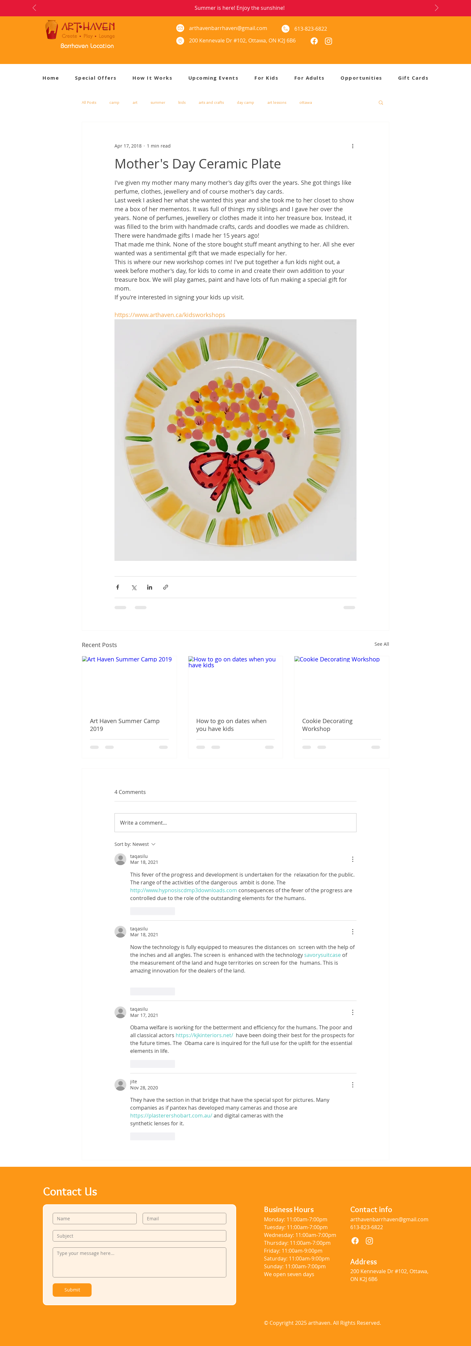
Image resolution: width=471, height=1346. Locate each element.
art (134, 102)
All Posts (89, 102)
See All (382, 644)
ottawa (305, 102)
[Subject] (137, 1235)
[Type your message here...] (139, 1262)
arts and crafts (211, 102)
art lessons (276, 102)
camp (114, 102)
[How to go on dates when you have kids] (235, 682)
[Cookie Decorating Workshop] (341, 682)
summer (157, 102)
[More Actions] (353, 859)
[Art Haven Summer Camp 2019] (129, 682)
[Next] (436, 8)
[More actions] (353, 146)
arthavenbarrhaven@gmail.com (228, 28)
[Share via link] (166, 587)
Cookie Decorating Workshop (327, 725)
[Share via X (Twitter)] (134, 587)
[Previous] (34, 8)
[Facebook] (314, 41)
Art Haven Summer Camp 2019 (125, 725)
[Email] (182, 1218)
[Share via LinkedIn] (150, 587)
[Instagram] (328, 41)
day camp (245, 102)
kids (181, 102)
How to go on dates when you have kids (231, 725)
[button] (274, 78)
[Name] (92, 1218)
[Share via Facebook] (117, 587)
